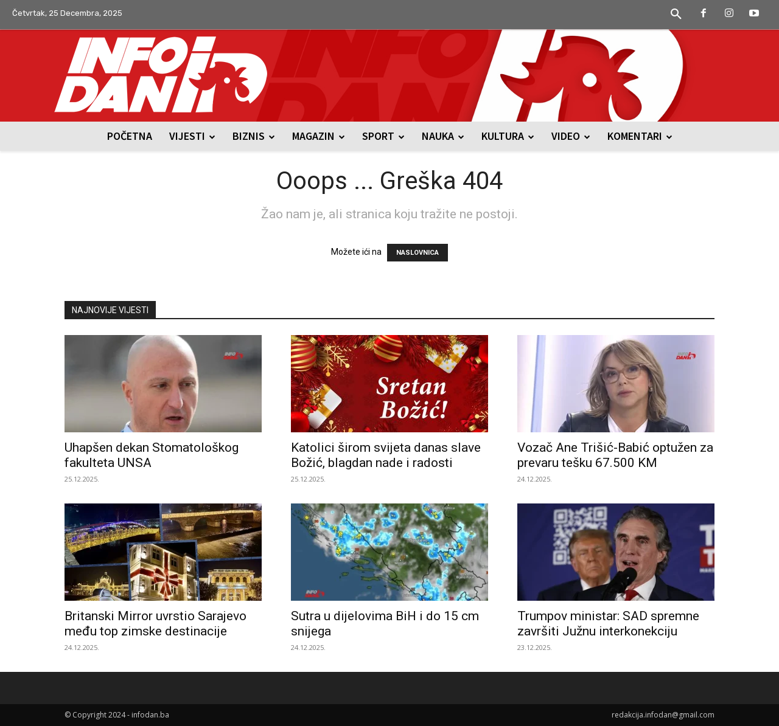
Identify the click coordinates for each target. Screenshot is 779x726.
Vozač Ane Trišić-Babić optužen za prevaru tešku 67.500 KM (615, 455)
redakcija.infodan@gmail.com (663, 715)
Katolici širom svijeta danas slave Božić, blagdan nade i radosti (386, 455)
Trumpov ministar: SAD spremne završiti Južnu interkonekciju (608, 623)
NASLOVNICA (417, 253)
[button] (676, 14)
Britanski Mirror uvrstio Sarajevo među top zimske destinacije (155, 623)
